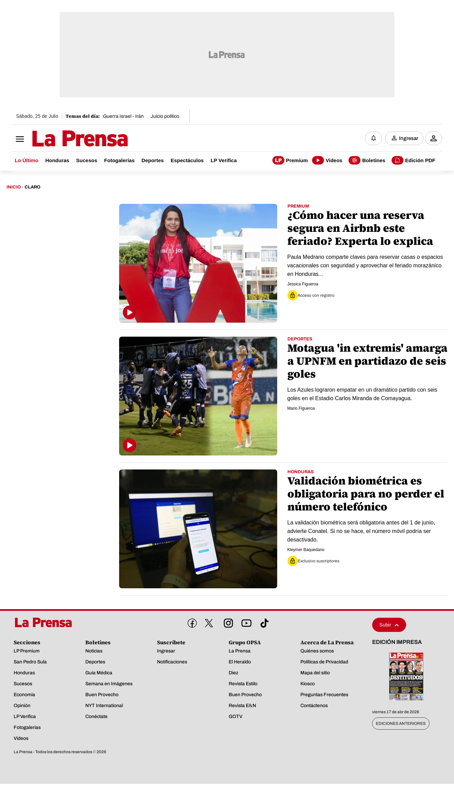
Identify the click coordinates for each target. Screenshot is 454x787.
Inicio (13, 187)
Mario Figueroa (301, 408)
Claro (32, 187)
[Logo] (63, 138)
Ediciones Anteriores (401, 723)
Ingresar (408, 138)
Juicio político (165, 116)
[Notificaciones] (373, 138)
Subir (389, 625)
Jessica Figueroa (302, 284)
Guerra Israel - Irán (123, 116)
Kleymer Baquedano (306, 549)
